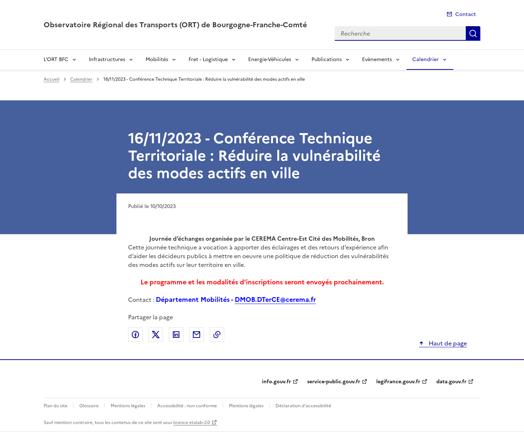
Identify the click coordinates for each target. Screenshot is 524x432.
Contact (465, 14)
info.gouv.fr (276, 381)
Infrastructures (107, 59)
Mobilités (157, 59)
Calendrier (425, 59)
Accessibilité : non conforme (187, 406)
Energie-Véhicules (269, 59)
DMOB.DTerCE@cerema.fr (275, 299)
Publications (326, 59)
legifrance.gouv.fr (398, 381)
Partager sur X (155, 334)
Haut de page (447, 343)
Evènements (377, 59)
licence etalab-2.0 (191, 422)
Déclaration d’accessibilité (303, 406)
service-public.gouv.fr (333, 381)
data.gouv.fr (451, 381)
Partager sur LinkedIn (176, 334)
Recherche (473, 33)
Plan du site (55, 406)
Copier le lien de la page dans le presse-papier (217, 334)
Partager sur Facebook (135, 334)
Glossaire (89, 406)
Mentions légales (128, 406)
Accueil (51, 79)
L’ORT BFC (56, 59)
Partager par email (196, 334)
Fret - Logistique (208, 59)
